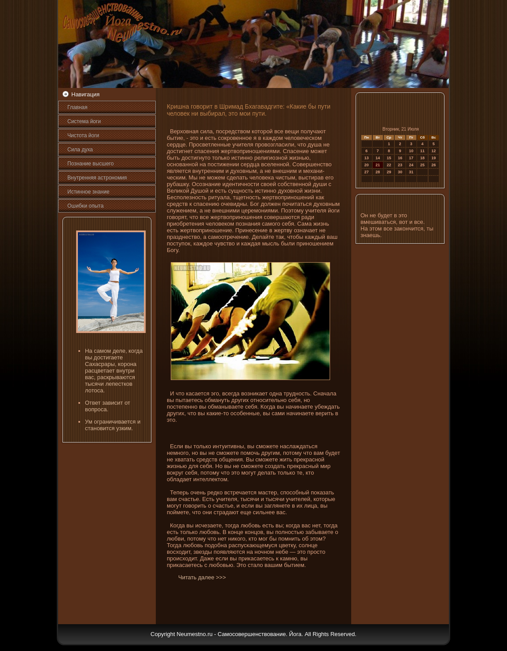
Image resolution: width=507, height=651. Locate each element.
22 (389, 165)
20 (366, 165)
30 (400, 172)
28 (377, 172)
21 (377, 165)
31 (411, 172)
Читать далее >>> (202, 577)
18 (422, 158)
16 (400, 158)
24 (411, 165)
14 (377, 158)
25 (422, 165)
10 (411, 151)
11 (422, 151)
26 (433, 165)
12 (433, 151)
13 (366, 158)
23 (400, 165)
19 (433, 158)
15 (389, 158)
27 (366, 172)
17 (411, 158)
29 (389, 172)
